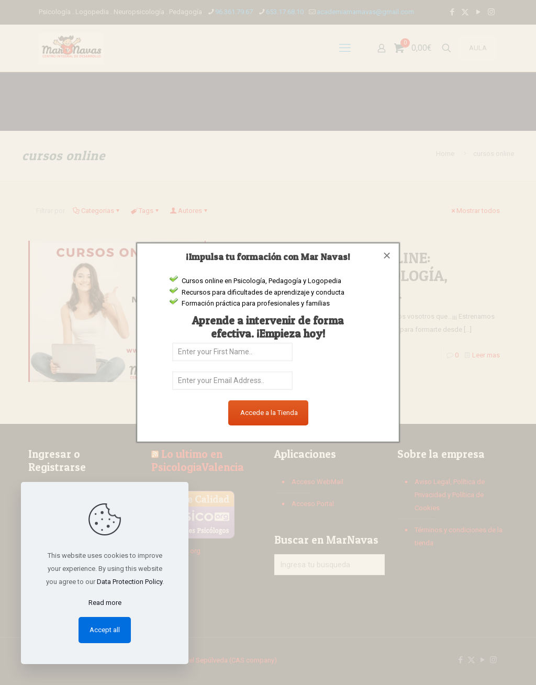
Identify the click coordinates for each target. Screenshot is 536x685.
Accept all (105, 630)
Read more (104, 603)
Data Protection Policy (129, 582)
